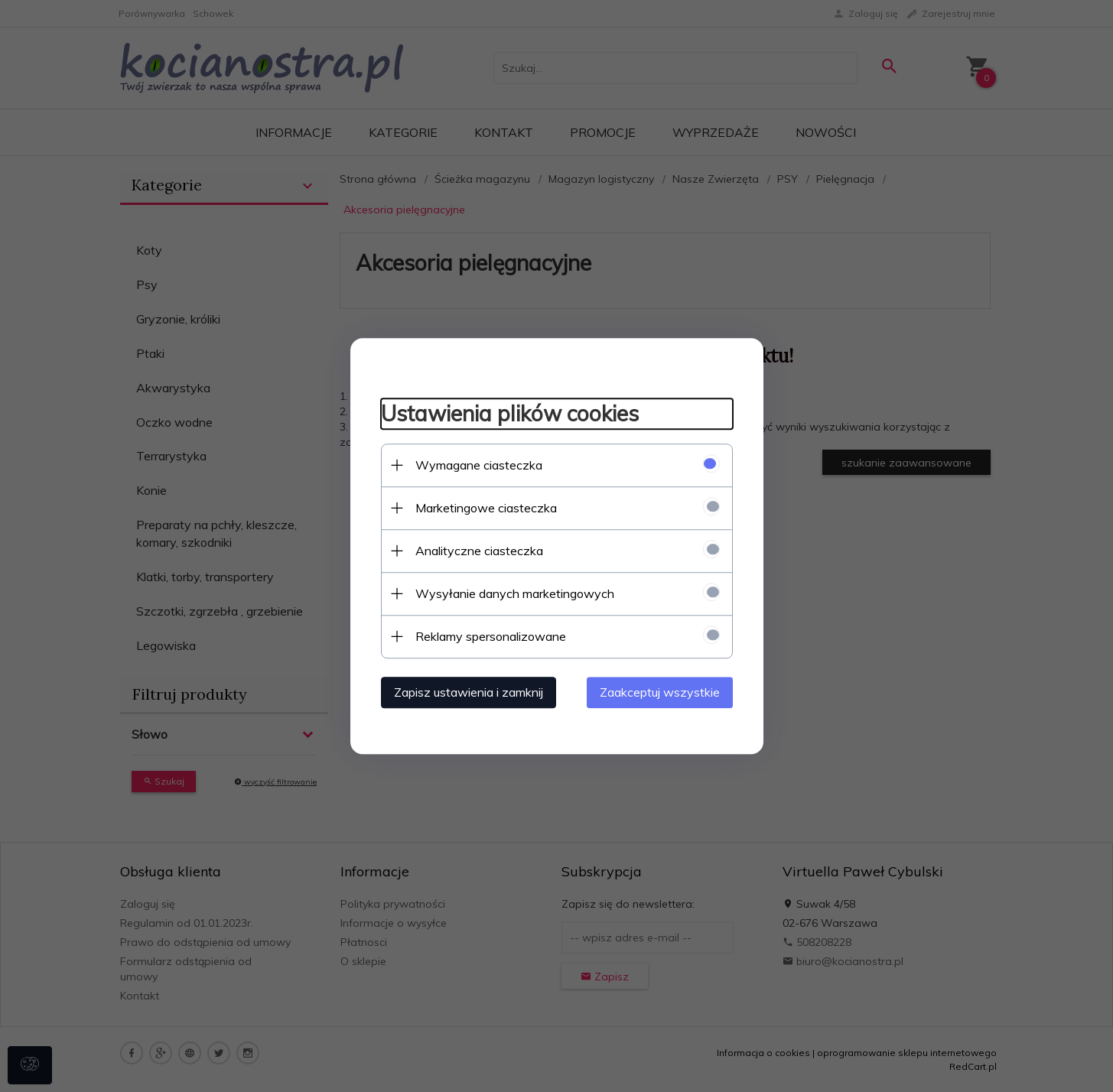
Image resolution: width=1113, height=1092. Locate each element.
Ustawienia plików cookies (510, 413)
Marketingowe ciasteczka (486, 507)
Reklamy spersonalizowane (490, 636)
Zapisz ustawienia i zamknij (468, 692)
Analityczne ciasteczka (479, 550)
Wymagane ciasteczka (478, 465)
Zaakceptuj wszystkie (660, 692)
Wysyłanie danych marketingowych (514, 593)
